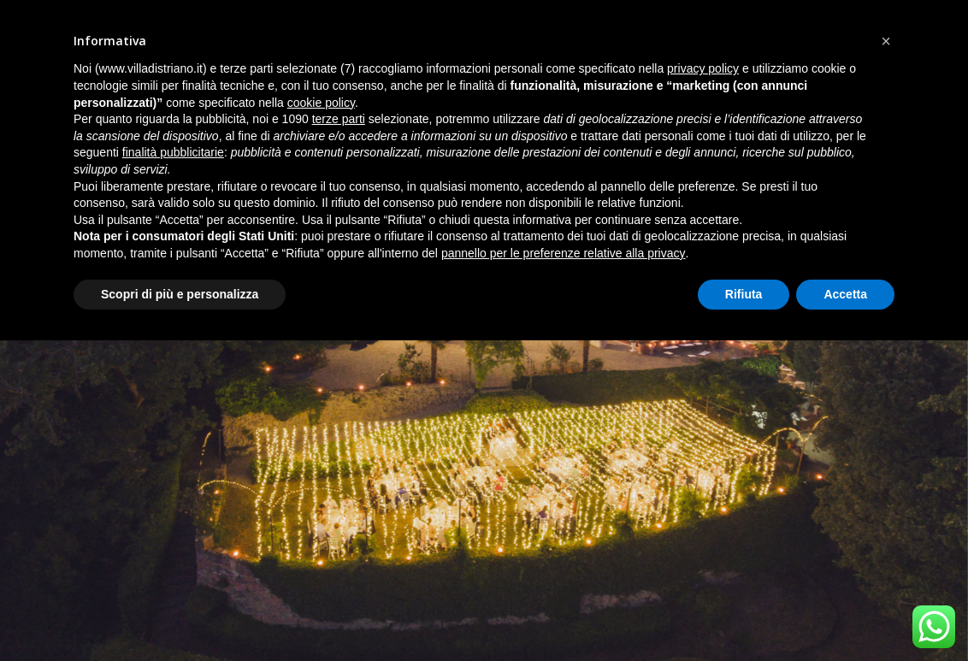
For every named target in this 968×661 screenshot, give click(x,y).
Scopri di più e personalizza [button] (179, 294)
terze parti (338, 119)
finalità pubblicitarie (173, 152)
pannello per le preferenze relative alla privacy (563, 253)
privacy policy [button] (703, 68)
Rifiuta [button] (744, 294)
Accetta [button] (845, 294)
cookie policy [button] (321, 102)
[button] (886, 41)
